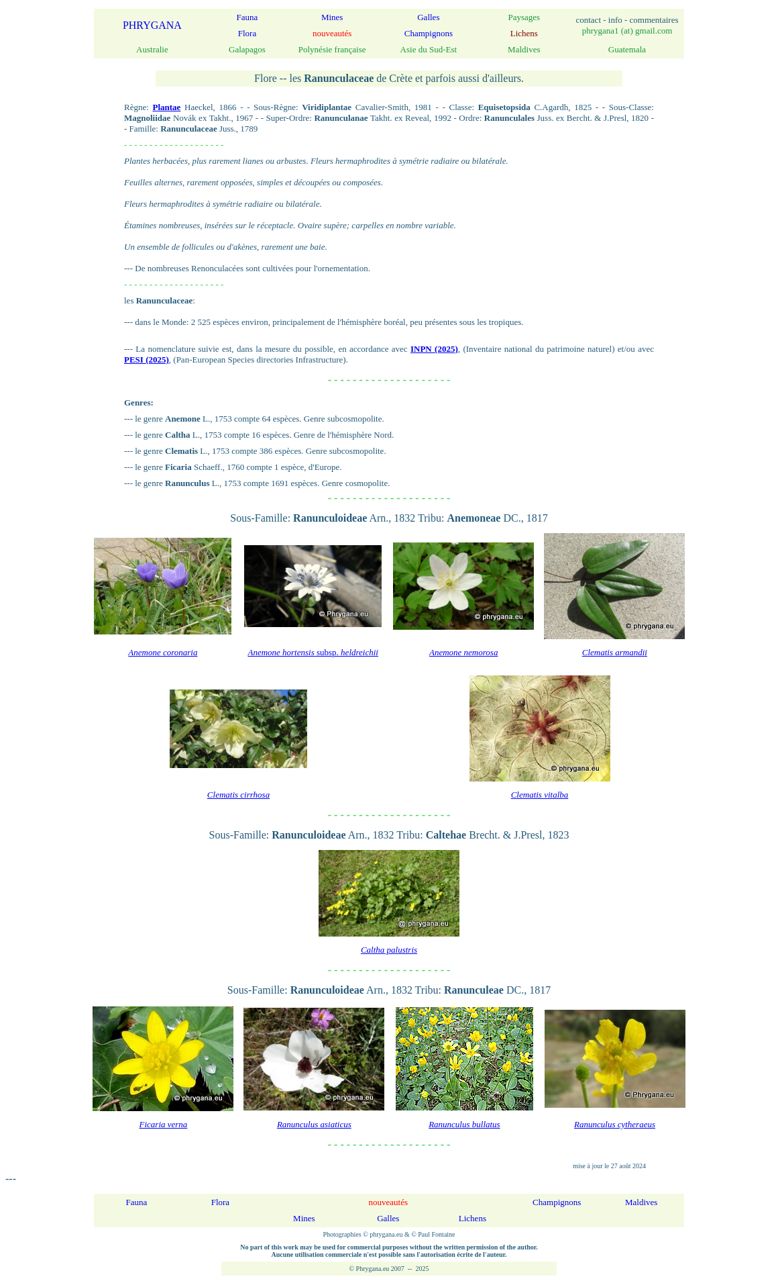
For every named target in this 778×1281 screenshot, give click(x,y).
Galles (428, 17)
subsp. (312, 652)
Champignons (428, 33)
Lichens (472, 1218)
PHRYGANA (152, 25)
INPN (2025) (434, 349)
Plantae (166, 107)
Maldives (641, 1202)
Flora (247, 33)
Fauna (247, 17)
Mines (332, 17)
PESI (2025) (146, 359)
